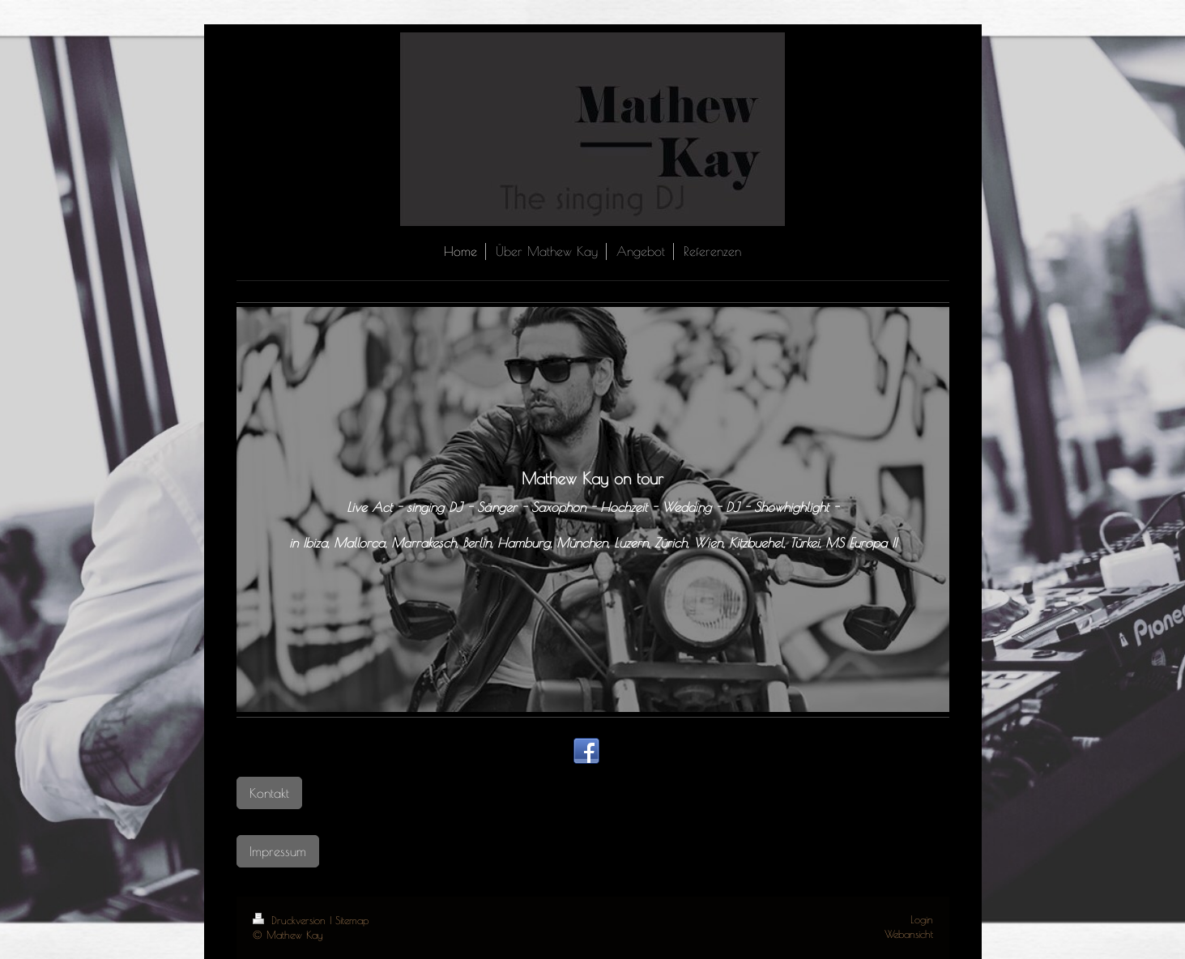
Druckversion (291, 920)
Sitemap (352, 920)
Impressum (277, 851)
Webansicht (908, 934)
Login (921, 920)
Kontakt (269, 792)
